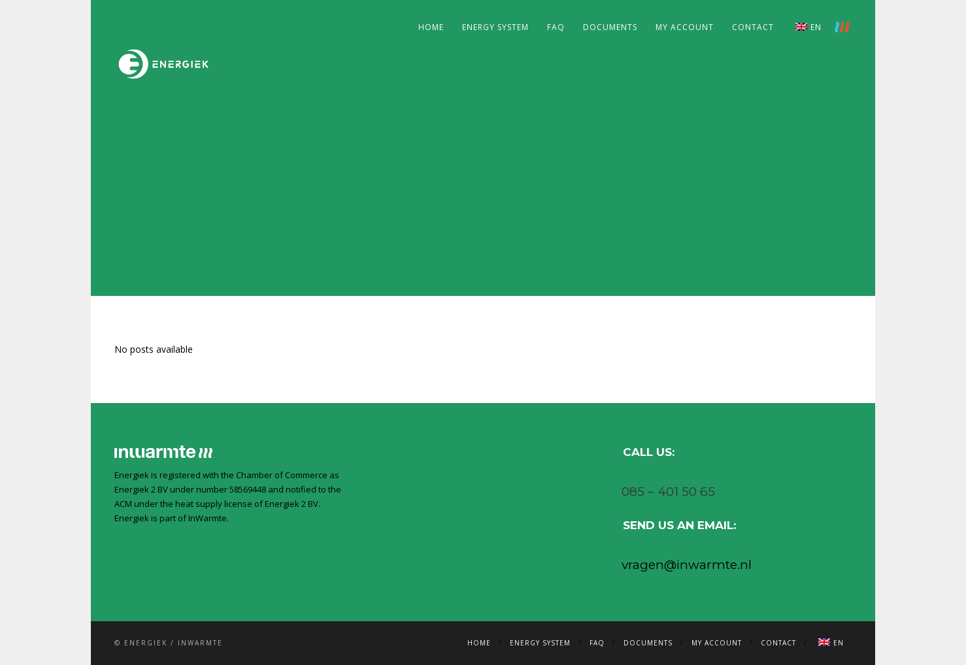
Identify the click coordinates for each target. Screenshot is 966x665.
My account (685, 27)
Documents (610, 27)
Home (431, 27)
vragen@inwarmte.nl (687, 564)
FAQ (556, 27)
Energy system (495, 27)
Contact (753, 27)
